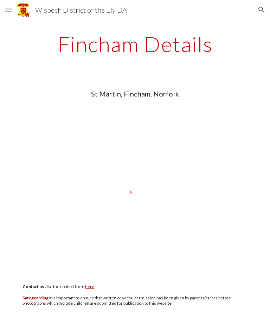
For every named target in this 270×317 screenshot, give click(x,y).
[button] (8, 9)
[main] (135, 44)
